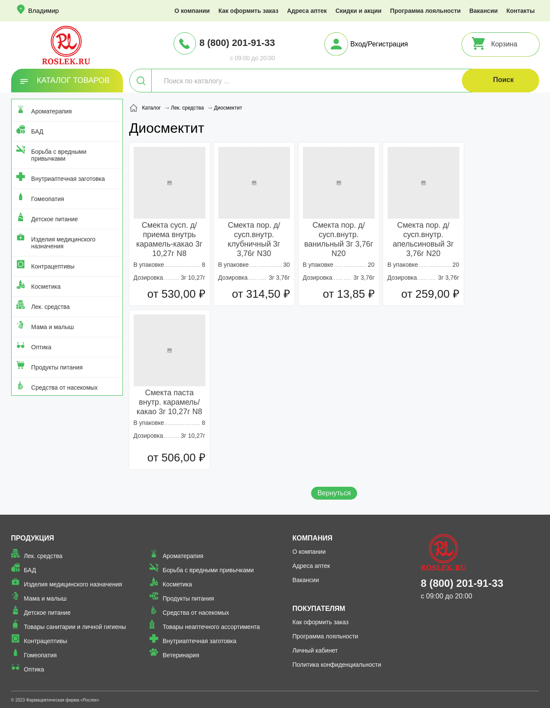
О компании (192, 10)
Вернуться (334, 493)
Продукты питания (57, 367)
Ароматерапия (51, 111)
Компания (313, 538)
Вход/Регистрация (379, 44)
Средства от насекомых (64, 387)
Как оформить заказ (248, 10)
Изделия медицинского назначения (63, 243)
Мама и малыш (52, 326)
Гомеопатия (47, 198)
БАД (37, 131)
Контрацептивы (53, 266)
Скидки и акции (359, 10)
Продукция (32, 538)
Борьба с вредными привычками (58, 155)
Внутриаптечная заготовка (68, 178)
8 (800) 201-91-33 (237, 42)
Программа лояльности (425, 10)
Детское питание (54, 219)
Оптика (41, 347)
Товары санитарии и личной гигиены (75, 626)
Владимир (43, 10)
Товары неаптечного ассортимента (211, 626)
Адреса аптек (307, 10)
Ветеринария (180, 655)
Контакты (520, 10)
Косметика (46, 286)
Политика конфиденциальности (337, 664)
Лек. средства (50, 306)
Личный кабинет (315, 650)
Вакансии (483, 10)
